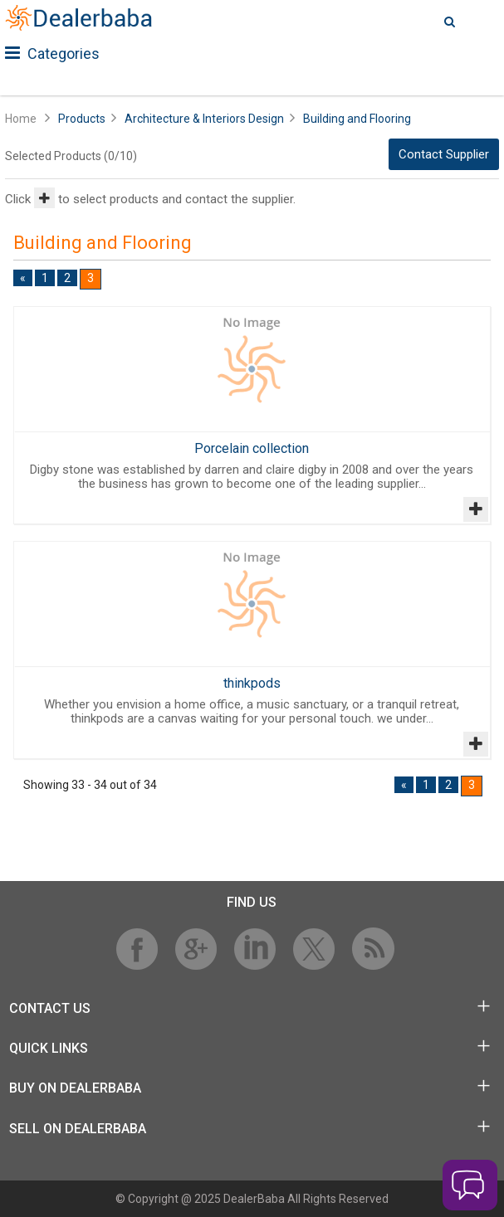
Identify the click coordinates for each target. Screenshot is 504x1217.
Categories (52, 53)
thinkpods (252, 683)
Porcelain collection (251, 448)
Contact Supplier (444, 154)
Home (21, 118)
